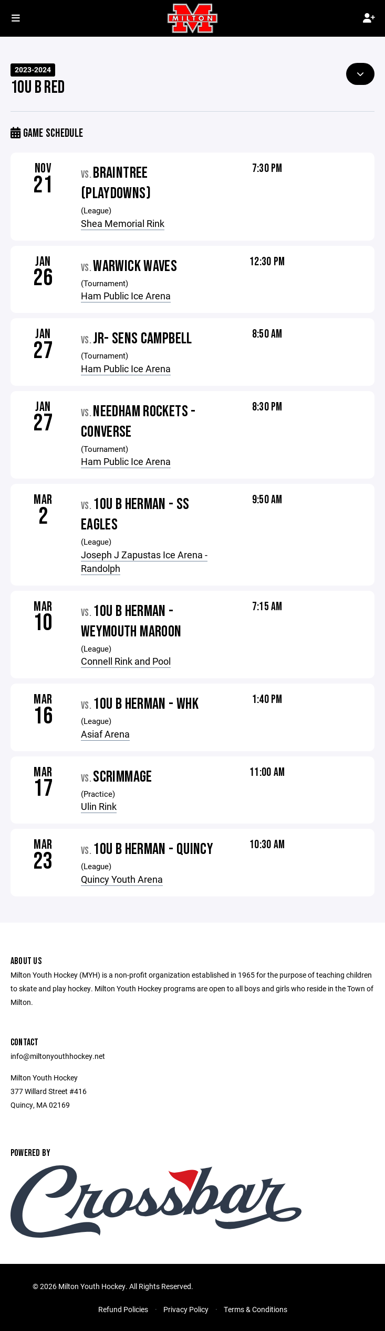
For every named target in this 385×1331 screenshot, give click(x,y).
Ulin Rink (99, 806)
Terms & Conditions (255, 1309)
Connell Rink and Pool (126, 661)
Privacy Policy (186, 1309)
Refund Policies (123, 1309)
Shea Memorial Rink (122, 223)
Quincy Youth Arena (122, 879)
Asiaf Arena (105, 734)
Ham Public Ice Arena (126, 295)
